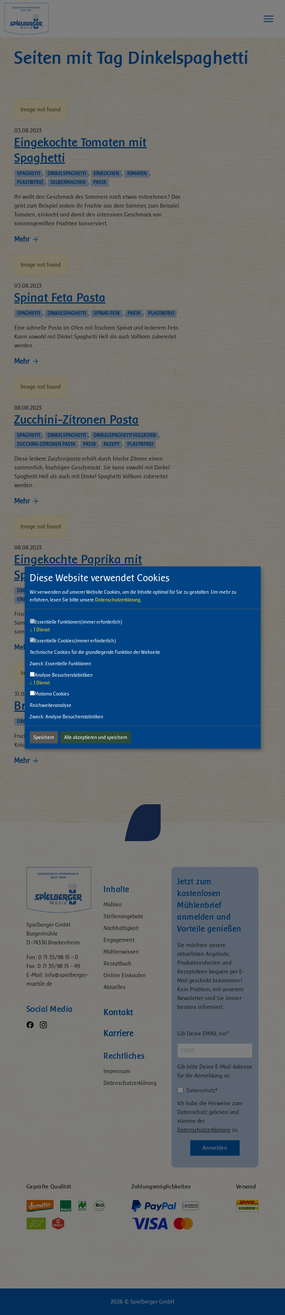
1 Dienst (40, 629)
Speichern (44, 737)
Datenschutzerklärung (117, 600)
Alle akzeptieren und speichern (95, 737)
